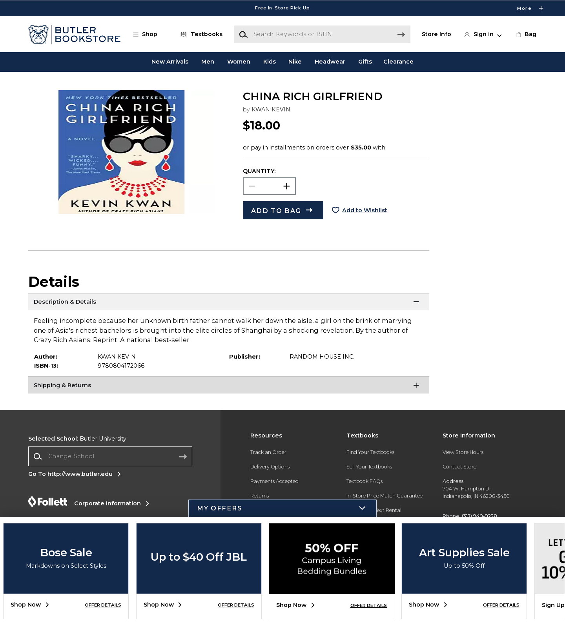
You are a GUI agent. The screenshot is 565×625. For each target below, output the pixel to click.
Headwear (330, 61)
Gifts (365, 61)
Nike (295, 61)
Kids (269, 61)
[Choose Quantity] (269, 186)
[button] (149, 34)
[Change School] (110, 456)
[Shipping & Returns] (228, 386)
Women (238, 61)
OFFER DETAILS (103, 605)
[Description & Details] (228, 302)
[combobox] (110, 456)
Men (207, 61)
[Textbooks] (200, 34)
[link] (525, 34)
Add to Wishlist (364, 210)
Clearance (398, 61)
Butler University (77, 438)
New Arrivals (169, 61)
